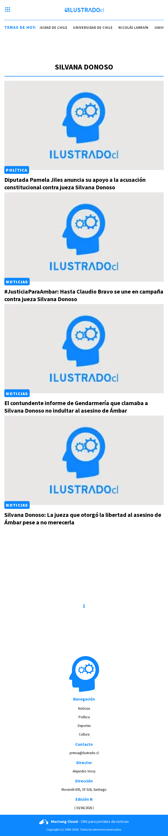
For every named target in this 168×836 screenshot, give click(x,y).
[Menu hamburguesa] (7, 10)
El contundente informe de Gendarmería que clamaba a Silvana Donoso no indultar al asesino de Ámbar (76, 406)
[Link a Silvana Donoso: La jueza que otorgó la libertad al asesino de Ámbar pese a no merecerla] (84, 460)
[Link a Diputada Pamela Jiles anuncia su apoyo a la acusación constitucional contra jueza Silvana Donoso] (84, 125)
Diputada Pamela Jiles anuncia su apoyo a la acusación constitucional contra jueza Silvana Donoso (75, 183)
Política (16, 170)
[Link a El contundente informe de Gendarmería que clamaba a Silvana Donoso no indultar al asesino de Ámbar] (84, 348)
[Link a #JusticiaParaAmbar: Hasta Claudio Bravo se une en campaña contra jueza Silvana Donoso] (84, 237)
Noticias (17, 281)
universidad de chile (48, 27)
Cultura (84, 734)
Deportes (84, 725)
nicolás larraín (134, 27)
